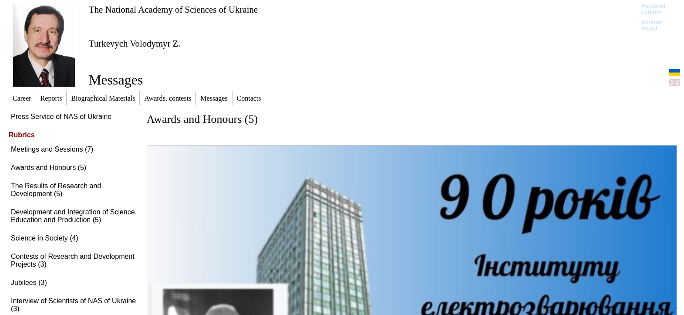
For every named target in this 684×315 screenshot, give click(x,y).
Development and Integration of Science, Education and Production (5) (74, 216)
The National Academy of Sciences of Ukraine (173, 9)
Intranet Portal (651, 25)
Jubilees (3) (29, 282)
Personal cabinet (653, 9)
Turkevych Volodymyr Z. (135, 43)
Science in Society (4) (44, 238)
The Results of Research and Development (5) (56, 189)
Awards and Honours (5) (48, 167)
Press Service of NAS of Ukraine (61, 116)
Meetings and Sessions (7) (52, 149)
